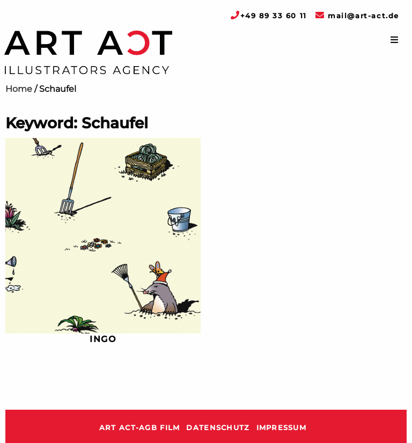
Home (18, 89)
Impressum (281, 428)
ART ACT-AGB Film (139, 428)
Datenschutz (217, 428)
